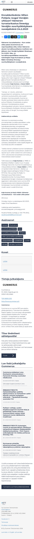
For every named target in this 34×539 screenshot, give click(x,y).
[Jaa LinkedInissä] (9, 37)
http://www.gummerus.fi (10, 301)
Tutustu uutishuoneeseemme (16, 487)
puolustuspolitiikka (9, 229)
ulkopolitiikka (7, 240)
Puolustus (13, 225)
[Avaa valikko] (12, 2)
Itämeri (4, 225)
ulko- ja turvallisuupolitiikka (12, 236)
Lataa (5, 261)
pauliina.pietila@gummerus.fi (11, 215)
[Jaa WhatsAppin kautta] (22, 37)
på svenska (18, 532)
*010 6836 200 (6, 298)
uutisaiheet (18, 240)
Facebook (4, 519)
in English (11, 532)
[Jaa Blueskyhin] (18, 37)
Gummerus (19, 32)
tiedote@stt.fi (5, 509)
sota (19, 229)
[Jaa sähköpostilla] (25, 37)
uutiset (27, 240)
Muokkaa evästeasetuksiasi (10, 525)
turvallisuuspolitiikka (9, 233)
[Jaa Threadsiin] (15, 37)
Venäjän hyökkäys (15, 244)
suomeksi (4, 532)
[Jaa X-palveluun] (12, 37)
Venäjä (4, 244)
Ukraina (22, 233)
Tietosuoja (4, 522)
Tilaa (9, 355)
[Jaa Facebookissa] (5, 37)
